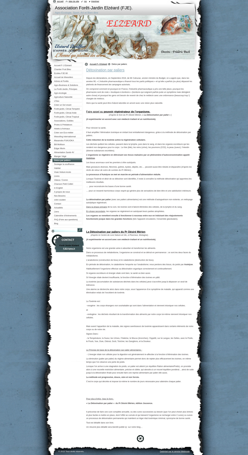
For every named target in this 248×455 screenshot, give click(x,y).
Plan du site (74, 1)
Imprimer (95, 1)
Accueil (60, 1)
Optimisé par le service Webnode (175, 451)
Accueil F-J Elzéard (98, 64)
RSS (85, 1)
